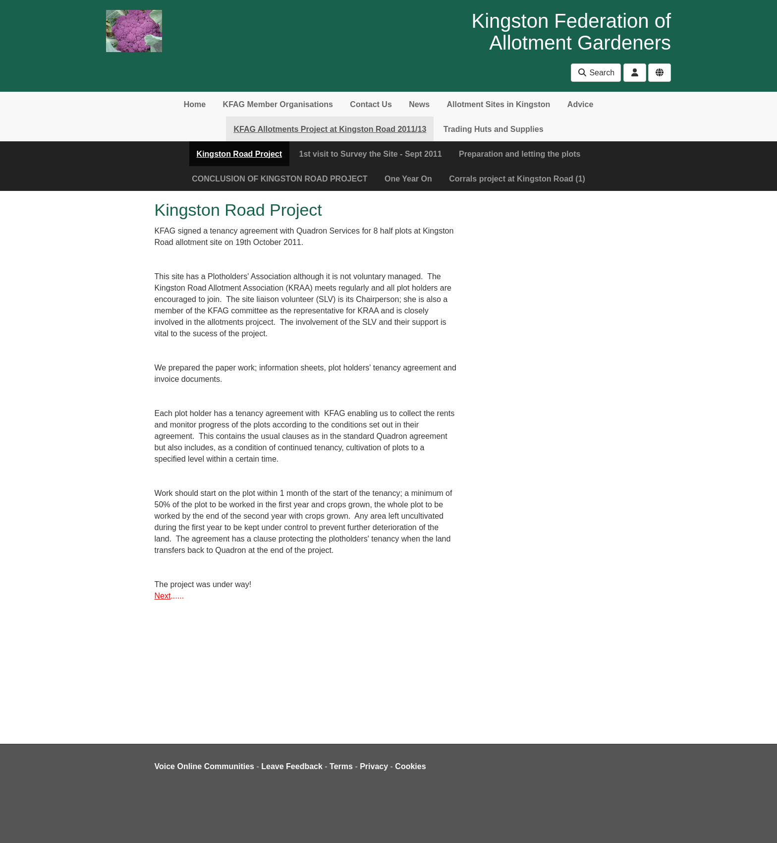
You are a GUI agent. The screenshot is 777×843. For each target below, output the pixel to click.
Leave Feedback (292, 766)
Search (595, 72)
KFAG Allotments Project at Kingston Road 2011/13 (329, 129)
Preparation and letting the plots (519, 154)
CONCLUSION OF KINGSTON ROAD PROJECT (279, 179)
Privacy (374, 766)
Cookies (410, 766)
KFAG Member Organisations (278, 104)
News (419, 104)
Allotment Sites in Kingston (498, 104)
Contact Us (370, 104)
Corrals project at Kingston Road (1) (517, 179)
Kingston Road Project (239, 154)
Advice (580, 104)
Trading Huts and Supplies (494, 129)
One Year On (408, 179)
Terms (341, 766)
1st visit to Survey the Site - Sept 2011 (370, 154)
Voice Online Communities (205, 766)
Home (195, 104)
